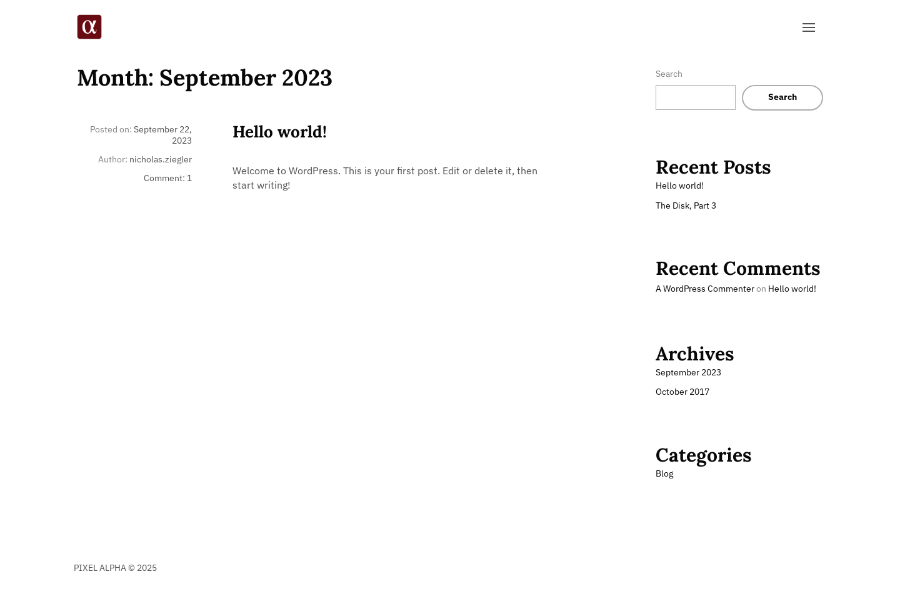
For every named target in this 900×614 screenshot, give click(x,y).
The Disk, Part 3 (686, 205)
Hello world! (279, 131)
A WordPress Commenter (705, 288)
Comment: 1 (168, 178)
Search (669, 73)
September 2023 (688, 372)
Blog (664, 473)
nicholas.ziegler (160, 159)
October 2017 (682, 391)
